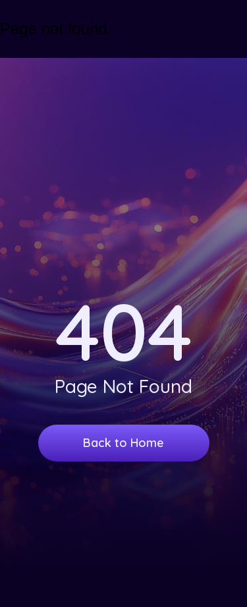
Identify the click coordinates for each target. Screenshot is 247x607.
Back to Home (123, 442)
